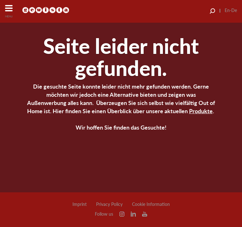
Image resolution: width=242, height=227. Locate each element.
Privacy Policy (109, 204)
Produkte (201, 111)
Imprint (79, 204)
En (227, 10)
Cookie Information (151, 204)
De (234, 10)
